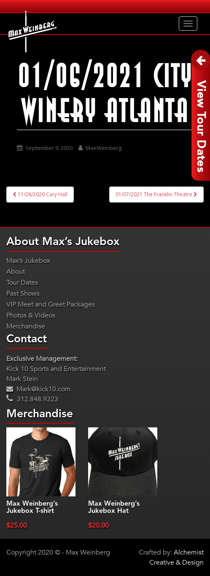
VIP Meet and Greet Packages (50, 304)
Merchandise (25, 326)
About (15, 271)
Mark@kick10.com (38, 389)
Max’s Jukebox (28, 260)
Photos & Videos (30, 315)
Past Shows (23, 293)
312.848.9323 (32, 399)
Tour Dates (22, 282)
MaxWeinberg (103, 148)
